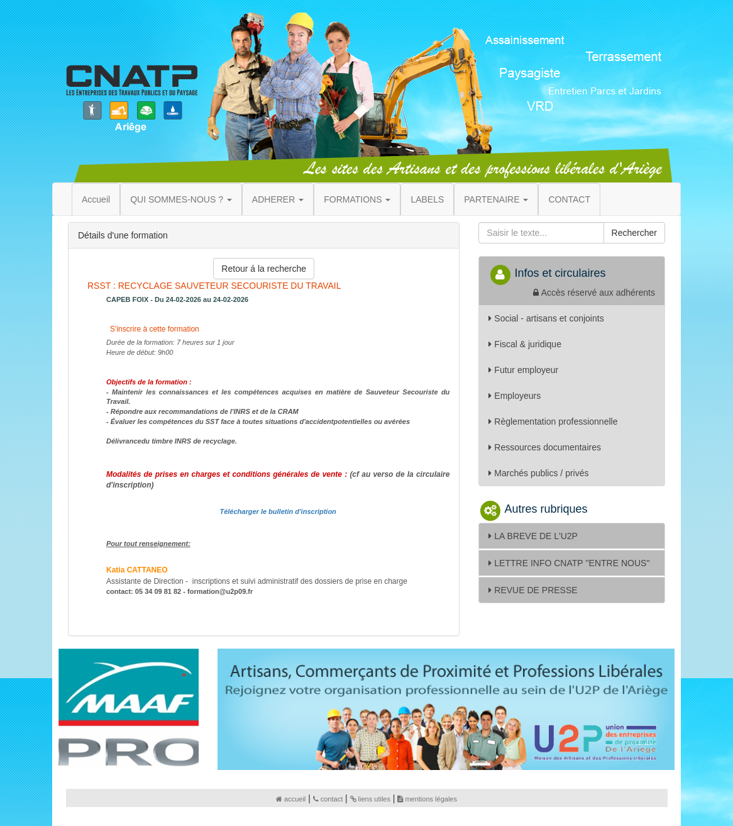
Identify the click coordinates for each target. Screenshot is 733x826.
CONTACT (569, 199)
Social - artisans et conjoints (545, 318)
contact (328, 799)
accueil (291, 799)
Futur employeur (523, 370)
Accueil (96, 199)
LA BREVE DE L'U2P (533, 536)
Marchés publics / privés (538, 473)
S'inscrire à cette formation (153, 329)
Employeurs (514, 396)
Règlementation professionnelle (552, 421)
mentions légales (427, 799)
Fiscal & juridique (524, 344)
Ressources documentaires (544, 447)
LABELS (427, 199)
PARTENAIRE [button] (496, 199)
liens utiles (370, 799)
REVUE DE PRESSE (532, 590)
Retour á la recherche (263, 269)
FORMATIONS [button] (357, 199)
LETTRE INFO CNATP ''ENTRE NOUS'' (568, 563)
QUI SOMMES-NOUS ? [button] (181, 199)
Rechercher (634, 233)
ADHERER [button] (278, 199)
